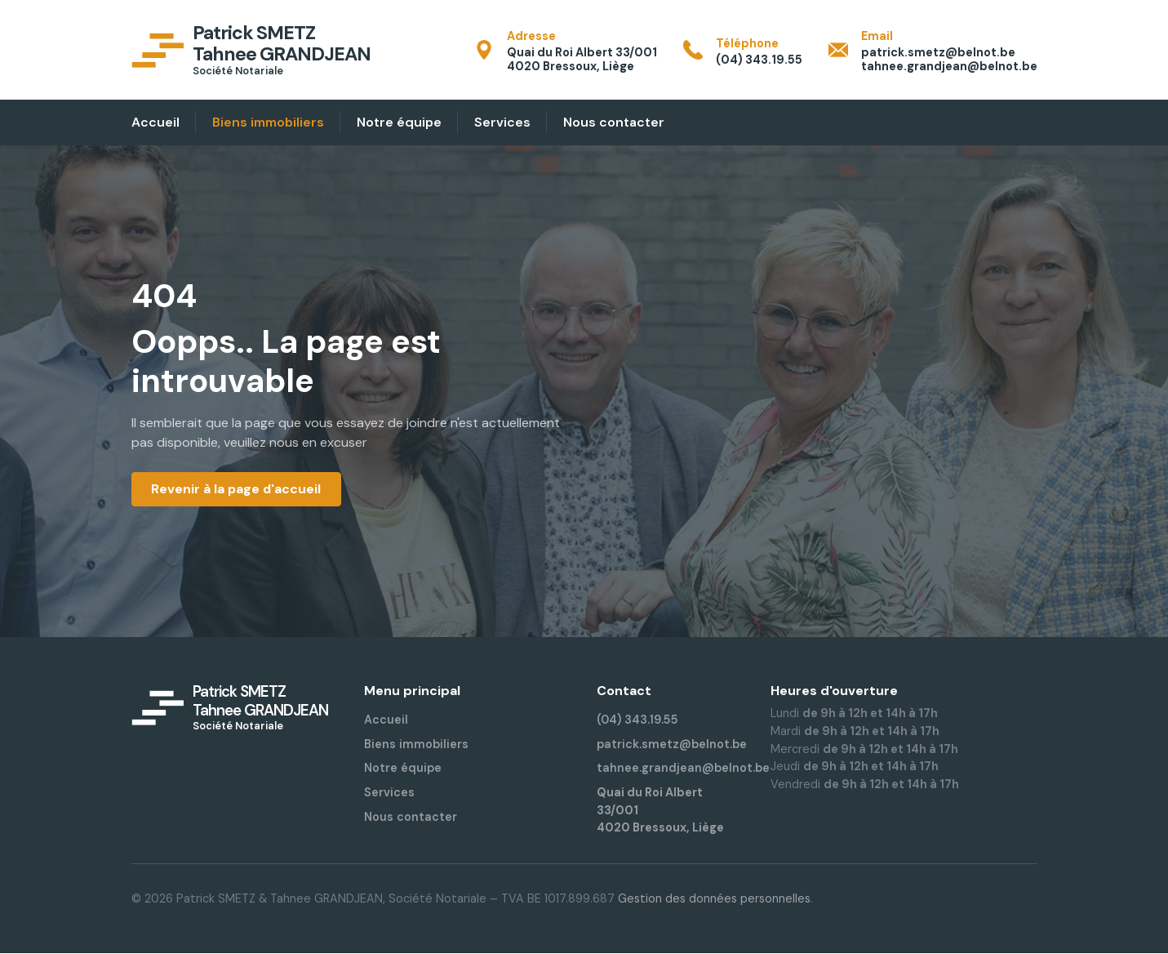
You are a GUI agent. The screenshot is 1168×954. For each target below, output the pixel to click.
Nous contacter (410, 816)
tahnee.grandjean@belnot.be (683, 768)
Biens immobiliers (416, 744)
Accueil (386, 720)
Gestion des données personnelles (714, 898)
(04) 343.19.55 (638, 720)
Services (389, 792)
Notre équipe (403, 768)
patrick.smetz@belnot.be (672, 744)
